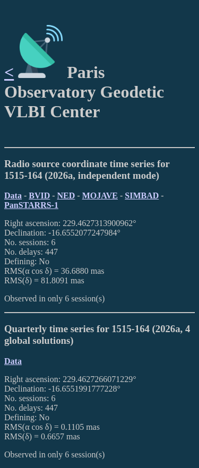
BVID (39, 195)
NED (66, 195)
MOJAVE (100, 195)
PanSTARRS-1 (31, 205)
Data (13, 195)
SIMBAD (142, 195)
